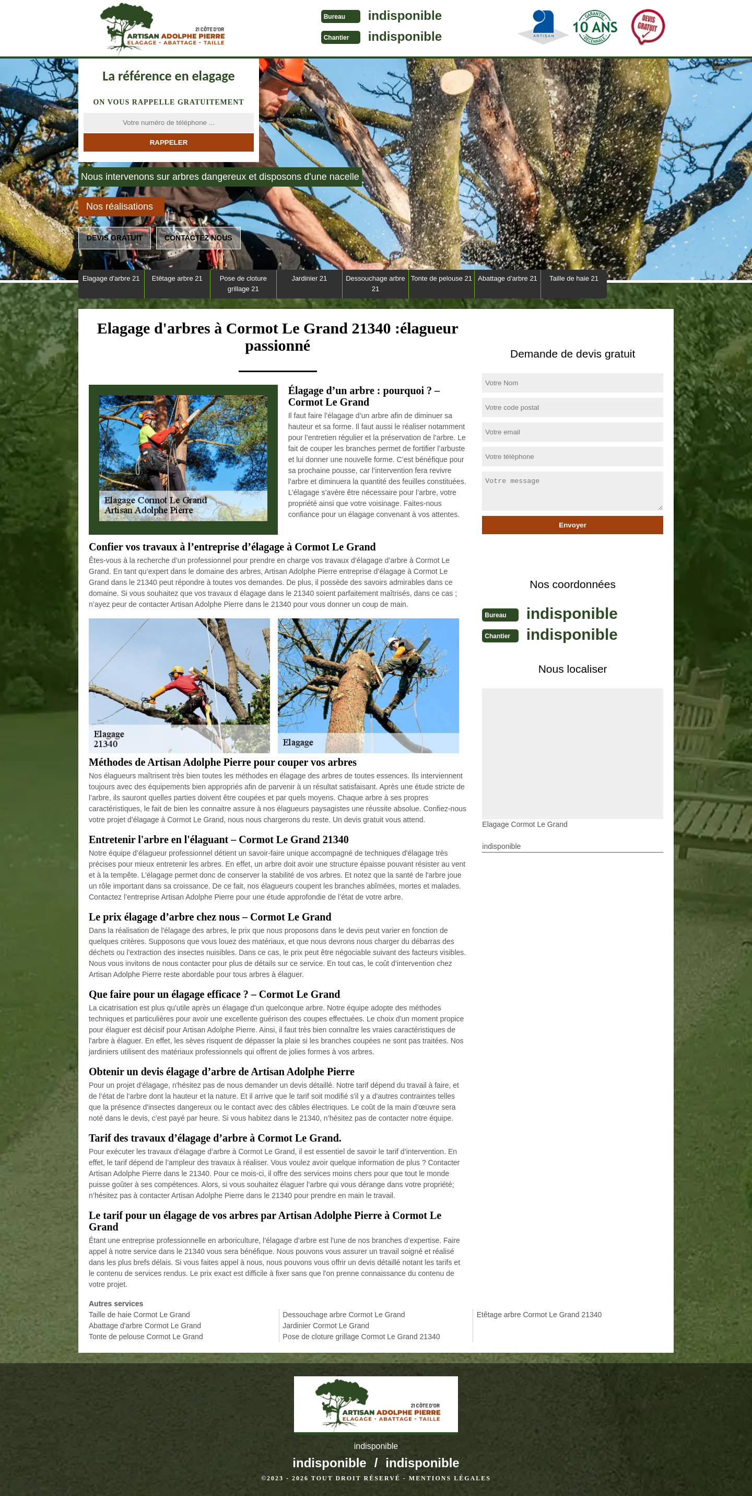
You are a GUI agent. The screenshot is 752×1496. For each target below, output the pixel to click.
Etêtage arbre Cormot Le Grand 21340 (539, 1314)
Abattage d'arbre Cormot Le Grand (145, 1325)
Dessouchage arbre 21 (375, 283)
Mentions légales (450, 1478)
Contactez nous (198, 238)
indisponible (397, 15)
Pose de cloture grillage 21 (243, 283)
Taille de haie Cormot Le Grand (139, 1314)
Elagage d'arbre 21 (111, 278)
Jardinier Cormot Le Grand (326, 1325)
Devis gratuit (115, 238)
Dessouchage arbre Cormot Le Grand (344, 1314)
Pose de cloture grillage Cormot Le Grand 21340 (361, 1336)
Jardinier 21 (309, 278)
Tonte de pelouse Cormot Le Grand (146, 1336)
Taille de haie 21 (573, 278)
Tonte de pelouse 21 (441, 278)
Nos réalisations (119, 206)
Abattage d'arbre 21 (507, 278)
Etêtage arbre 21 (177, 278)
